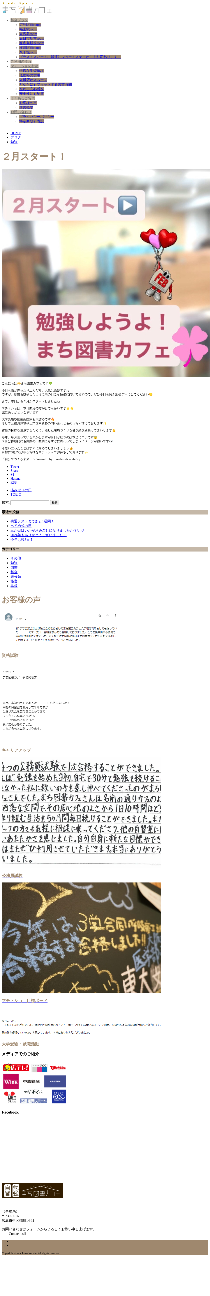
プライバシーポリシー (36, 116)
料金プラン (19, 20)
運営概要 (26, 107)
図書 (14, 567)
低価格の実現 (29, 75)
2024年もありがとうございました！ (39, 535)
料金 (14, 572)
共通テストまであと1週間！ (32, 521)
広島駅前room (30, 25)
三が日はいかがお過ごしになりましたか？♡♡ (47, 530)
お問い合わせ (21, 112)
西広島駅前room (31, 43)
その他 (16, 558)
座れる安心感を (31, 89)
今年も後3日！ (22, 539)
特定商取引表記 (31, 121)
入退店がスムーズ (33, 80)
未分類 (16, 576)
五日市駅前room (31, 38)
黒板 (14, 586)
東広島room (28, 34)
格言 (14, 581)
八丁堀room (28, 52)
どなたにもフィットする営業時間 (45, 84)
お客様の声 (28, 103)
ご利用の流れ (21, 61)
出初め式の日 (21, 526)
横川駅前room (30, 48)
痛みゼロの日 (21, 490)
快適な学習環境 (31, 70)
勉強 (14, 563)
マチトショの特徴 (25, 66)
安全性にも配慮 (31, 93)
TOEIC (16, 494)
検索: (6, 502)
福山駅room (28, 29)
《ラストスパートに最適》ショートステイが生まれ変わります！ (70, 57)
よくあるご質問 (23, 98)
